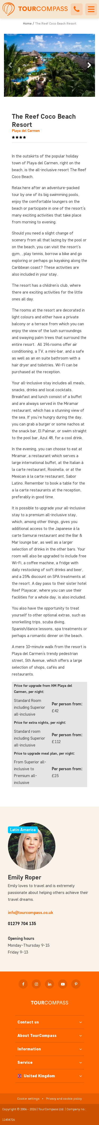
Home (27, 23)
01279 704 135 (22, 923)
